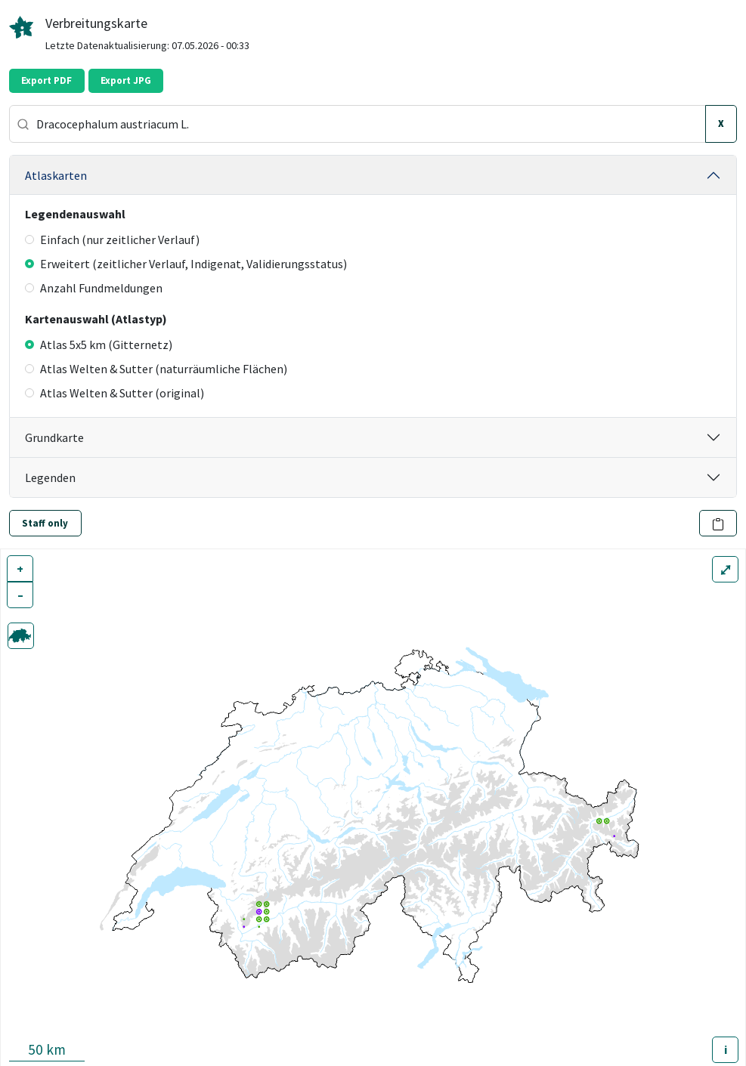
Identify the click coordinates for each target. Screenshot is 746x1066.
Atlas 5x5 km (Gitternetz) (98, 344)
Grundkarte (54, 437)
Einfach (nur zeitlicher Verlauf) (112, 239)
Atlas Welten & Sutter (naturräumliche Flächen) (156, 368)
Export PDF (46, 80)
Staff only (45, 523)
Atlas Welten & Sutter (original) (114, 392)
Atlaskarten (56, 175)
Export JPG (126, 80)
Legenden (50, 477)
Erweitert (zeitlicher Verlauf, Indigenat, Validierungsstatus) (186, 263)
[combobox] (357, 124)
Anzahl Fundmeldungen (94, 287)
